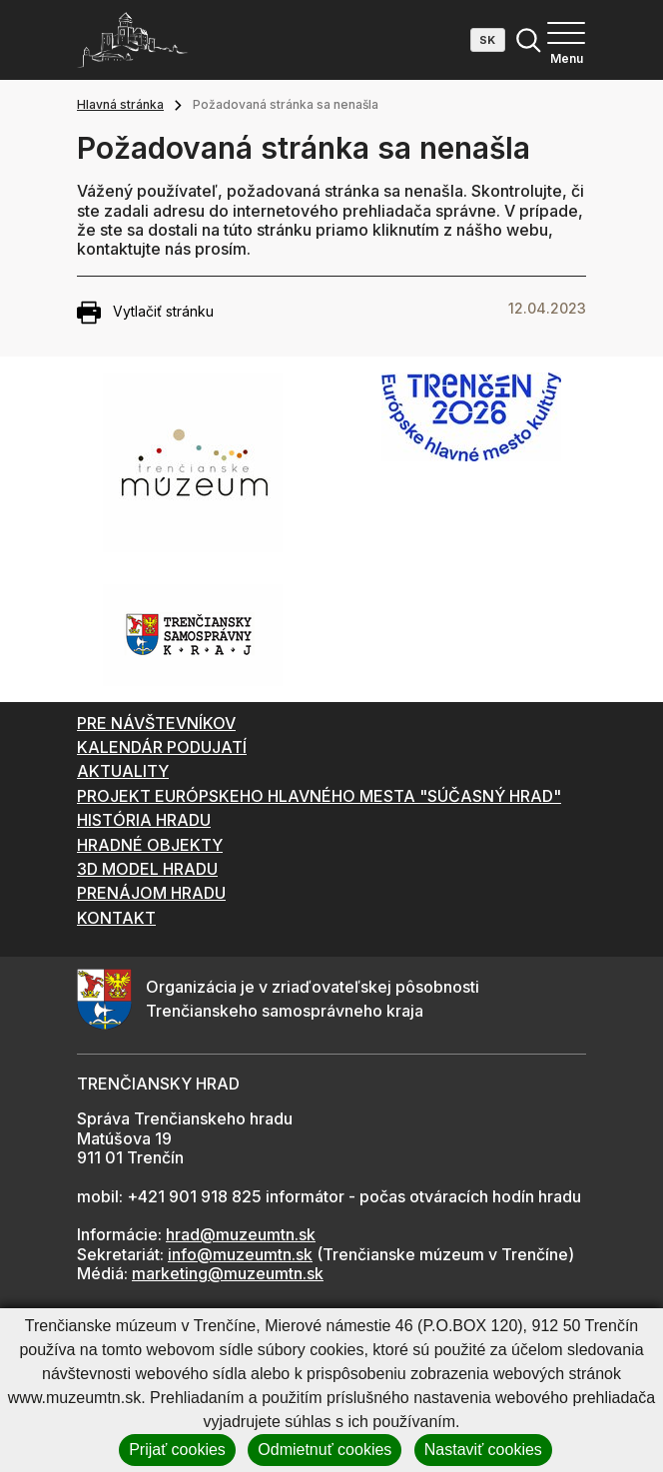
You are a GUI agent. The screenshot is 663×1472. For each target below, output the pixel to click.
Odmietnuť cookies (324, 1449)
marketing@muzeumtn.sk (228, 1273)
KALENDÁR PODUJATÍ (162, 747)
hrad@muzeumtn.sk (241, 1234)
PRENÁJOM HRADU (151, 893)
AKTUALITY (123, 771)
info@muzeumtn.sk (240, 1254)
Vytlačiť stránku (145, 313)
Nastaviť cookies (483, 1449)
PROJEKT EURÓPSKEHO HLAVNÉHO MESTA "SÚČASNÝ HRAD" (319, 796)
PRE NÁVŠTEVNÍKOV (156, 723)
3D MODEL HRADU (147, 869)
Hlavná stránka (120, 104)
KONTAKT (116, 918)
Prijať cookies (177, 1449)
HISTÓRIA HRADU (144, 820)
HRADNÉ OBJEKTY (150, 845)
